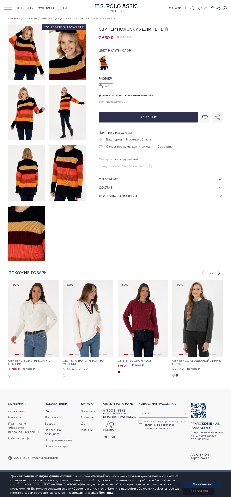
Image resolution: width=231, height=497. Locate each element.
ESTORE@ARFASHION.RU (119, 417)
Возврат (51, 423)
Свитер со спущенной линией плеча (197, 362)
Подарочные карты (58, 440)
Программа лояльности (53, 432)
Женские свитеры (104, 18)
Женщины (25, 8)
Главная (13, 18)
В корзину (148, 117)
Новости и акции (56, 446)
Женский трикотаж (77, 18)
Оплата (50, 411)
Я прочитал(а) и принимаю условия (166, 425)
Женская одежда (51, 18)
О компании (16, 411)
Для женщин (29, 18)
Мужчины (46, 8)
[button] (202, 272)
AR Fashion (199, 454)
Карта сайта (199, 458)
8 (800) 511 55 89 (114, 410)
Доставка (51, 417)
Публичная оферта (22, 438)
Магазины (15, 417)
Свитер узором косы (135, 360)
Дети (62, 8)
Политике (106, 492)
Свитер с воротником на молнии (29, 362)
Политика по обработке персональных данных (24, 427)
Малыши (87, 430)
